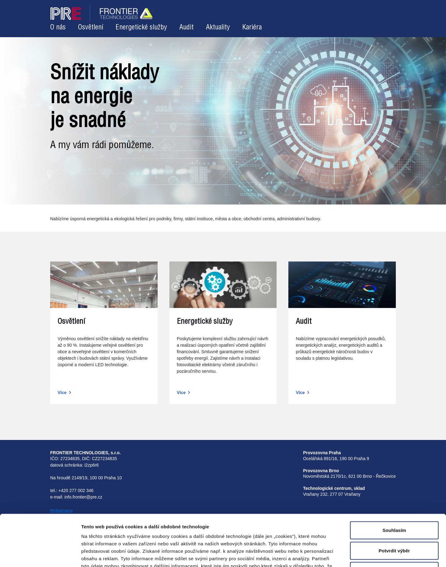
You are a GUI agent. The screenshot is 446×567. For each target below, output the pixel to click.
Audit (186, 27)
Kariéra (252, 27)
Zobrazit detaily (316, 554)
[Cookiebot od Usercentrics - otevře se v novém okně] (40, 555)
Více (62, 392)
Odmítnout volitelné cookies (394, 519)
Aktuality (218, 27)
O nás (58, 27)
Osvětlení (90, 27)
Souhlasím (394, 478)
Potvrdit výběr (394, 499)
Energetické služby (141, 27)
